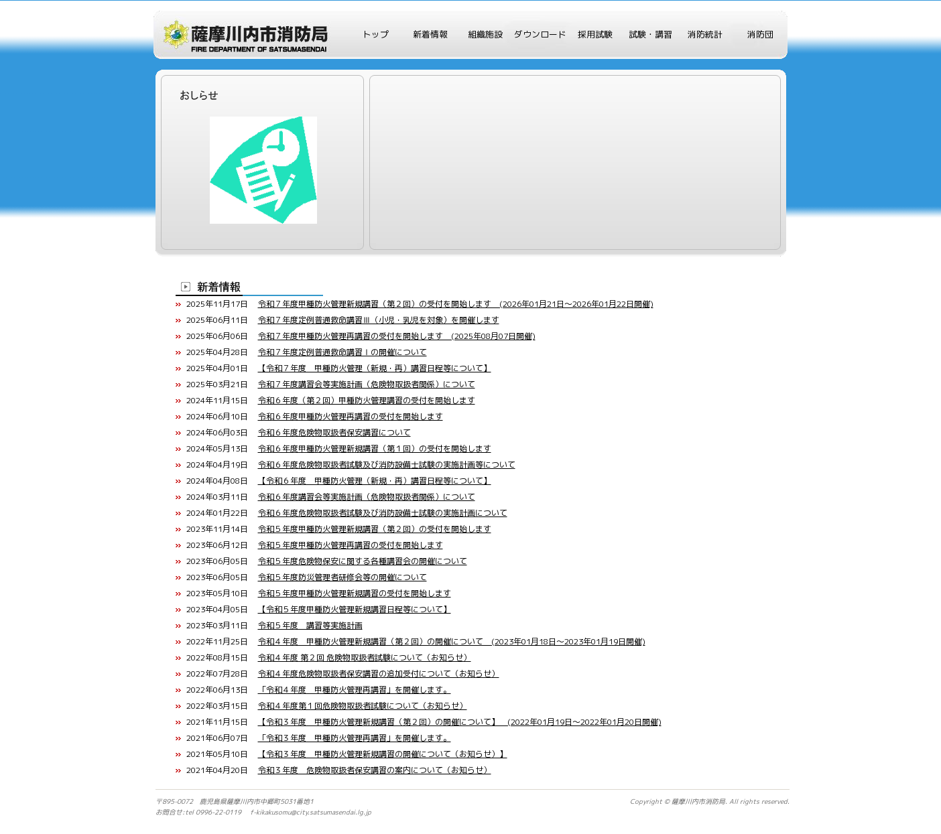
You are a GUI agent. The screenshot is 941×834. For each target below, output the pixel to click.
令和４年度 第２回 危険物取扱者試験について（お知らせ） (364, 657)
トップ (376, 34)
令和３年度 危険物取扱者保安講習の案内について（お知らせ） (374, 770)
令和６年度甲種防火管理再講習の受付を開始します (350, 416)
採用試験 (595, 34)
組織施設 (485, 34)
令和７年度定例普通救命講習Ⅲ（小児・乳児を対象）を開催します (378, 320)
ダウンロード (540, 34)
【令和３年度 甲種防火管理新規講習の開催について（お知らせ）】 (382, 754)
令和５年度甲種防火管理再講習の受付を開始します (350, 545)
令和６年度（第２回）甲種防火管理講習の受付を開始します (366, 400)
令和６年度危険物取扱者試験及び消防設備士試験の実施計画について (382, 512)
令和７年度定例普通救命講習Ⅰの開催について (342, 352)
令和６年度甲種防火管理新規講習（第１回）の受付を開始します (374, 448)
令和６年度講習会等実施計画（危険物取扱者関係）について (366, 496)
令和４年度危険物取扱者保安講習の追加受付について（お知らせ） (378, 673)
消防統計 (705, 34)
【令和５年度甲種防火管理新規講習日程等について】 (354, 609)
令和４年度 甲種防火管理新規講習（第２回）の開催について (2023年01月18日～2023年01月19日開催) (451, 641)
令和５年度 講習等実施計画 (310, 625)
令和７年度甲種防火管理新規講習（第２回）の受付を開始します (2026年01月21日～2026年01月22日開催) (455, 303)
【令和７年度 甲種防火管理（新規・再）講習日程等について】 (374, 368)
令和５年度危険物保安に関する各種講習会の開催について (362, 561)
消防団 (760, 34)
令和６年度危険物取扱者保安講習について (334, 432)
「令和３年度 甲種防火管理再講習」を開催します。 (354, 738)
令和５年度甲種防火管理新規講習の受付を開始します (354, 593)
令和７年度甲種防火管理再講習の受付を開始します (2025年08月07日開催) (397, 336)
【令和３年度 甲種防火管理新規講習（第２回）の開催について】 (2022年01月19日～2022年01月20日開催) (460, 721)
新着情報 (430, 34)
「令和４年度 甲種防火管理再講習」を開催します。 (354, 689)
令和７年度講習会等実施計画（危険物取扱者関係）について (366, 384)
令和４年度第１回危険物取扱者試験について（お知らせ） (362, 705)
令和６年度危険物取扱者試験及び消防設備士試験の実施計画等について (386, 464)
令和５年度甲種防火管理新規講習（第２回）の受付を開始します (374, 529)
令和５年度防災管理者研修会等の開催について (342, 577)
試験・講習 (650, 34)
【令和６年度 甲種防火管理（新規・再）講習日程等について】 (374, 480)
